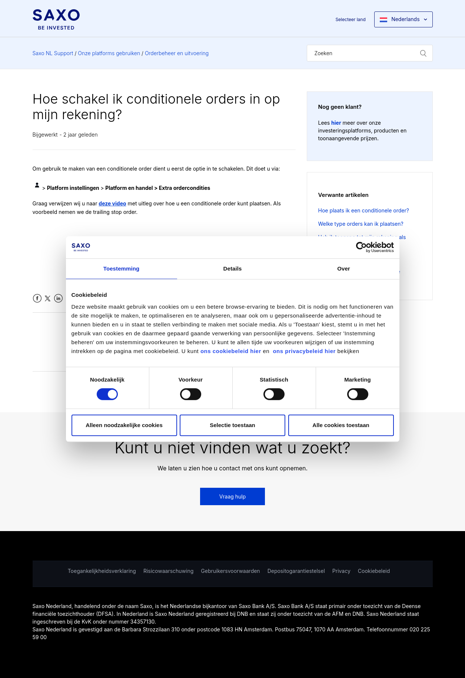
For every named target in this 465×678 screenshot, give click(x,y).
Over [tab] (343, 268)
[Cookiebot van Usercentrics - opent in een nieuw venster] (361, 247)
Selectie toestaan (232, 425)
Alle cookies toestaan (340, 425)
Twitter (47, 298)
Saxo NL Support (53, 53)
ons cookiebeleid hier (231, 351)
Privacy (341, 571)
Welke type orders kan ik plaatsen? (360, 224)
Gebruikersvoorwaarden (230, 571)
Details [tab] (232, 268)
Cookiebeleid (374, 571)
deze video (112, 203)
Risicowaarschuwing (168, 571)
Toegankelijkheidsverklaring (102, 571)
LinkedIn (58, 298)
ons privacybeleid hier (305, 351)
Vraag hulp (232, 496)
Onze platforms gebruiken (109, 53)
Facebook (37, 298)
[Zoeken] (370, 53)
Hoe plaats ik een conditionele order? (363, 210)
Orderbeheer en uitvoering (177, 53)
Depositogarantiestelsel (296, 571)
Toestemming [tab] (121, 268)
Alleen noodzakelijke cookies (124, 425)
